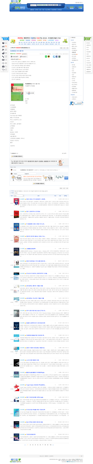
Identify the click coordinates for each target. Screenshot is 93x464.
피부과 (88, 58)
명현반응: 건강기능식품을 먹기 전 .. (27, 63)
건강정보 (74, 42)
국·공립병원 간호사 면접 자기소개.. (35, 224)
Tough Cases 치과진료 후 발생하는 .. (36, 385)
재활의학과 (74, 88)
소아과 (88, 60)
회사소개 (42, 456)
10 (50, 445)
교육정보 (74, 58)
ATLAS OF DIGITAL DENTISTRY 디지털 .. (37, 273)
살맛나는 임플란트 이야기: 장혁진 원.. (27, 61)
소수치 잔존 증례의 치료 (32, 360)
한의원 (88, 43)
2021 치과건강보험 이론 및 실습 (34, 397)
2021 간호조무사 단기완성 (33, 211)
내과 (88, 54)
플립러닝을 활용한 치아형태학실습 (35, 372)
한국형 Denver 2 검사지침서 (22, 69)
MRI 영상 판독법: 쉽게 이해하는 (22, 65)
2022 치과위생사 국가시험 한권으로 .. (36, 261)
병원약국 (74, 44)
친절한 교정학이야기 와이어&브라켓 (35, 323)
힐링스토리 (74, 46)
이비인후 (89, 63)
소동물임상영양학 (30, 248)
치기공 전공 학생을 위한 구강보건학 (35, 409)
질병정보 (74, 48)
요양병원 (89, 67)
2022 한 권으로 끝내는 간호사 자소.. (35, 236)
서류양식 (74, 99)
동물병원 (89, 71)
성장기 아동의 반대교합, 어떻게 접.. (35, 348)
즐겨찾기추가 (79, 2)
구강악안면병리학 (30, 434)
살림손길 (18, 79)
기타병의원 (74, 92)
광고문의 (51, 456)
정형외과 (89, 56)
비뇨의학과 (74, 84)
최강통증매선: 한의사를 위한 (26, 170)
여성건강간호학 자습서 (21, 73)
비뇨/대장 (89, 65)
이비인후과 (74, 82)
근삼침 (15, 193)
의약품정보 (74, 50)
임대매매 (74, 54)
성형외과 (89, 45)
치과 (88, 47)
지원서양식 (74, 97)
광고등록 (64, 153)
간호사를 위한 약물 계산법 (22, 67)
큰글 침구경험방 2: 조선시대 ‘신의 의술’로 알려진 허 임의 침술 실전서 (31, 191)
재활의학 (89, 69)
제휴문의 (46, 456)
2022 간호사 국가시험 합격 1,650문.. (36, 199)
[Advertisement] (46, 24)
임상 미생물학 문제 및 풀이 (21, 71)
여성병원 (89, 52)
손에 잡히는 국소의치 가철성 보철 (35, 298)
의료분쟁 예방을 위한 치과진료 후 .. (35, 335)
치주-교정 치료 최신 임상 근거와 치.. (36, 310)
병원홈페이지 (75, 60)
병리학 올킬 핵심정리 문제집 (22, 77)
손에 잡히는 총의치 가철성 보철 (34, 286)
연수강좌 (74, 56)
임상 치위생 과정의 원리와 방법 (23, 75)
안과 (88, 49)
